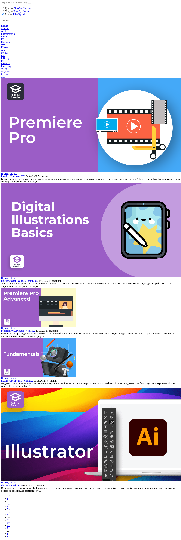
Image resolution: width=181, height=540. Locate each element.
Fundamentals (8, 34)
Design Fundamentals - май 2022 (17, 380)
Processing (6, 66)
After (3, 50)
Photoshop (6, 36)
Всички (9, 14)
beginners (5, 71)
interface (5, 74)
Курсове (9, 8)
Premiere (5, 63)
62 (8, 528)
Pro (2, 61)
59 (8, 520)
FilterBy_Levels (21, 11)
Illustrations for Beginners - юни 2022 (20, 281)
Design (4, 26)
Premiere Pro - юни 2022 (13, 176)
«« (8, 496)
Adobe (4, 31)
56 (8, 512)
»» (8, 536)
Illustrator (6, 42)
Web (3, 44)
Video (4, 69)
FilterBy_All (19, 14)
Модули (9, 11)
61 (8, 525)
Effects (4, 47)
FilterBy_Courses (22, 8)
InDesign (5, 58)
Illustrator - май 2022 (11, 485)
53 (8, 504)
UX (3, 55)
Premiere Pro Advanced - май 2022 (18, 331)
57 (8, 514)
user (3, 77)
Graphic (5, 28)
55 (8, 509)
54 (8, 506)
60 (8, 522)
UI (2, 39)
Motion (4, 52)
